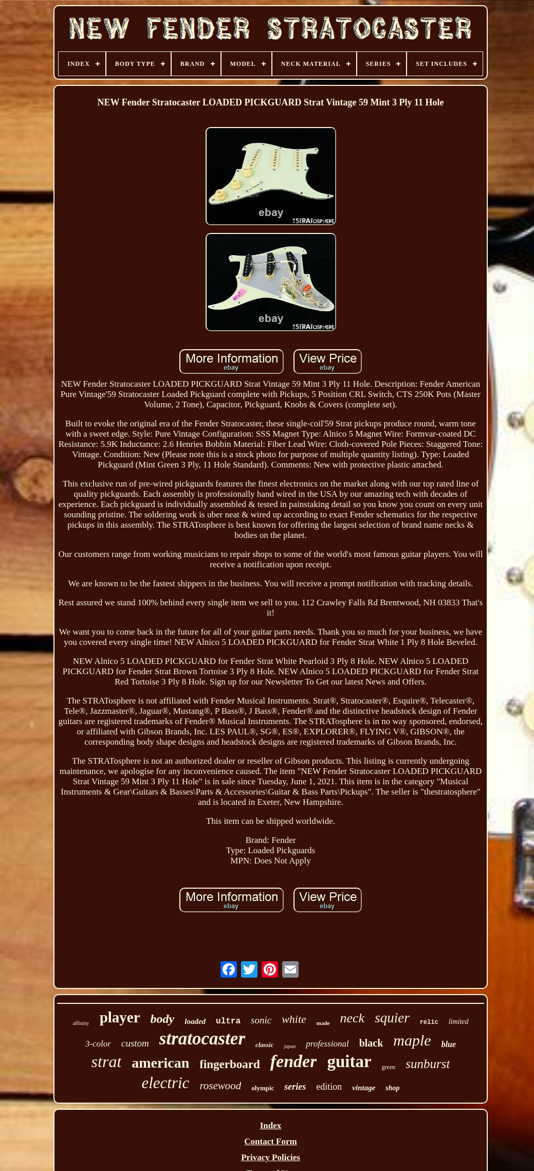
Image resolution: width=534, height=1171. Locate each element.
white (294, 1019)
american (160, 1063)
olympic (262, 1088)
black (371, 1043)
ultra (228, 1021)
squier (392, 1017)
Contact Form (270, 1141)
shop (392, 1088)
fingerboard (229, 1064)
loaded (195, 1021)
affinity (80, 1023)
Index (271, 1125)
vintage (363, 1088)
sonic (261, 1020)
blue (448, 1044)
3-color (98, 1044)
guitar (349, 1061)
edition (329, 1087)
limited (459, 1021)
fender (293, 1061)
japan (290, 1046)
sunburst (428, 1064)
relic (429, 1022)
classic (264, 1045)
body (163, 1018)
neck (352, 1018)
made (323, 1023)
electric (165, 1083)
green (389, 1067)
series (295, 1087)
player (120, 1017)
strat (106, 1061)
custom (135, 1043)
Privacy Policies (270, 1157)
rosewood (220, 1085)
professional (327, 1044)
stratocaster (202, 1039)
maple (412, 1040)
